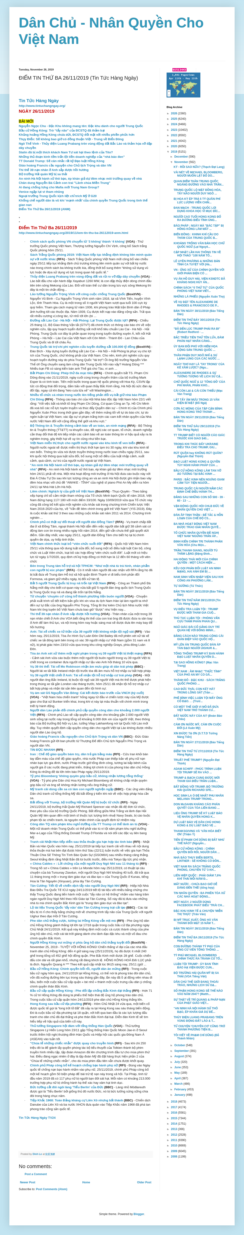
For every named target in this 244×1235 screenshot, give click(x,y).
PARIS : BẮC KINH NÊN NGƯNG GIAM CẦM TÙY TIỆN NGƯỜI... (199, 481)
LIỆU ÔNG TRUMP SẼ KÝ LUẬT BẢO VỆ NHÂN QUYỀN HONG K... (198, 815)
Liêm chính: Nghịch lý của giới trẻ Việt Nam (62, 491)
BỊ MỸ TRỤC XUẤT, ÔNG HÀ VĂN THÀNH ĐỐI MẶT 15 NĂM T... (196, 921)
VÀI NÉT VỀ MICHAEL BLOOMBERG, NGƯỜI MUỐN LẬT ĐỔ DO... (198, 174)
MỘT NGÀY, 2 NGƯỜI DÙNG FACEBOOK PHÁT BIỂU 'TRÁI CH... (199, 903)
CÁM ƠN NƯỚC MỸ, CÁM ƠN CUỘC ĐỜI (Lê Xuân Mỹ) (197, 726)
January (180, 1094)
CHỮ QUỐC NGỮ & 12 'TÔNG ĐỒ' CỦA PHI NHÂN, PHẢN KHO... (199, 383)
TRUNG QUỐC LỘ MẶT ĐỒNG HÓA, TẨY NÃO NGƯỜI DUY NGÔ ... (197, 191)
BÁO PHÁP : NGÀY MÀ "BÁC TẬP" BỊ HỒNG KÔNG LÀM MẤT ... (199, 227)
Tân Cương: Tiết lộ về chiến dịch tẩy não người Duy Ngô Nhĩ (74, 885)
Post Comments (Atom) (51, 1189)
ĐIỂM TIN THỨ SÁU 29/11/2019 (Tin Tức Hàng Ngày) (197, 428)
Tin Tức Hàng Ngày (39, 100)
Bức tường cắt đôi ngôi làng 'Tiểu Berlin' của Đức (66, 1087)
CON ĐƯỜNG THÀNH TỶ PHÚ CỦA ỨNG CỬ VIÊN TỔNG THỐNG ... (197, 948)
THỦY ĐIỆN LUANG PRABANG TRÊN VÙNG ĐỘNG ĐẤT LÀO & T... (198, 1019)
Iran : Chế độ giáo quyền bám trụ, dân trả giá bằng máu (71, 754)
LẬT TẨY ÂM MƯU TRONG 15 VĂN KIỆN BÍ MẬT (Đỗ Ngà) (196, 401)
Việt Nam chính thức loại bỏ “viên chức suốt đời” (66, 544)
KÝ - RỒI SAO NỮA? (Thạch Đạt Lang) (199, 167)
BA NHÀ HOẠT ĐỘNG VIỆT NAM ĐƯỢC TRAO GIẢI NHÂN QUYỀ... (197, 525)
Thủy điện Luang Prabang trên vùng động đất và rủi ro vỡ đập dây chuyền (85, 276)
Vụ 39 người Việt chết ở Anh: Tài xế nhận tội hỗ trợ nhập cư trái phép (81, 675)
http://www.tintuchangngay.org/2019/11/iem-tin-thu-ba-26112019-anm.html (73, 233)
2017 (174, 1107)
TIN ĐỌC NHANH (42, 749)
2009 (174, 1151)
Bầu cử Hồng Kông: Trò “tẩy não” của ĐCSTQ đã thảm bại (62, 130)
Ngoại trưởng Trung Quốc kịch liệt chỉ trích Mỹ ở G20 (58, 196)
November (181, 162)
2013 (174, 1129)
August (179, 1056)
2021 (174, 141)
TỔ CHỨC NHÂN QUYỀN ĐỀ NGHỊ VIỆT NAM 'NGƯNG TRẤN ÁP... (196, 534)
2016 (174, 1112)
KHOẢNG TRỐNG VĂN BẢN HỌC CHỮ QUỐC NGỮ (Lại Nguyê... (199, 245)
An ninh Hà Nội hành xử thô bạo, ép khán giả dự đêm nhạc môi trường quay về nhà (80, 178)
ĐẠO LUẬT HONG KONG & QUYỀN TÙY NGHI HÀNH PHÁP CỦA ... (197, 463)
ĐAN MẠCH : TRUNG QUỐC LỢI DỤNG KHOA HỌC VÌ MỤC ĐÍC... (197, 209)
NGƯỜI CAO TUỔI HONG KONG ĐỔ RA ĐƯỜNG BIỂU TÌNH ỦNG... (197, 218)
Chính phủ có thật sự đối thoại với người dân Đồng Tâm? (72, 522)
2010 (174, 1145)
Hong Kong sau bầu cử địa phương (56, 1004)
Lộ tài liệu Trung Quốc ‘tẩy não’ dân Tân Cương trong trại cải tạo (77, 907)
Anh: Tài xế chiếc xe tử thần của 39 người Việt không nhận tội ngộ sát (82, 631)
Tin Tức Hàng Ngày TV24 (37, 1117)
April (178, 1078)
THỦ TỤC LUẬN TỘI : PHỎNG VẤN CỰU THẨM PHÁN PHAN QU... (197, 619)
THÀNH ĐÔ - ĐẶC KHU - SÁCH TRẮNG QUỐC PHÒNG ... (199, 681)
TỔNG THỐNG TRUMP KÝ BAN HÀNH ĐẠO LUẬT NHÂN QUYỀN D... (199, 655)
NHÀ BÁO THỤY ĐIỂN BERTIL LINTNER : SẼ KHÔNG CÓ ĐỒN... (197, 859)
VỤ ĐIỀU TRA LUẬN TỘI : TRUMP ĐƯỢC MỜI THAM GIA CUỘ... (196, 611)
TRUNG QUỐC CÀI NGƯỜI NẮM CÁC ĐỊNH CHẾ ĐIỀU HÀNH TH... (198, 490)
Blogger (138, 1214)
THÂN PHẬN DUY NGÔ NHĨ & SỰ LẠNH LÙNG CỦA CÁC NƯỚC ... (197, 357)
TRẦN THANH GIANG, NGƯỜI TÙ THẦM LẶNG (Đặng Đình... (195, 552)
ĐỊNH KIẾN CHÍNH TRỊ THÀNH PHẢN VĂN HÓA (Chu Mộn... (198, 543)
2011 (174, 1140)
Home (86, 1182)
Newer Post (27, 1182)
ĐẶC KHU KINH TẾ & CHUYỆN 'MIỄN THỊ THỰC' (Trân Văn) (198, 912)
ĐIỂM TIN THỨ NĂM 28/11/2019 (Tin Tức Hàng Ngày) (197, 602)
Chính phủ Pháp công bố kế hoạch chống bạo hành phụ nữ (74, 1065)
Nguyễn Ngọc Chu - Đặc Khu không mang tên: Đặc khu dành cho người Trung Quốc (81, 126)
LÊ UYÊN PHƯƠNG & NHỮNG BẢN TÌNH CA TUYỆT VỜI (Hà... (197, 262)
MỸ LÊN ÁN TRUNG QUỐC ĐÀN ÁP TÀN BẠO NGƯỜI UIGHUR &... (197, 646)
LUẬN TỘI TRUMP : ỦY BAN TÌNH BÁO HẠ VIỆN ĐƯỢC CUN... (196, 965)
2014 (174, 1123)
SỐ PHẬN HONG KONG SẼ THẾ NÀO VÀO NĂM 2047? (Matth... (198, 992)
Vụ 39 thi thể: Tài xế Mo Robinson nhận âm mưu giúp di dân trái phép (81, 666)
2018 (174, 1101)
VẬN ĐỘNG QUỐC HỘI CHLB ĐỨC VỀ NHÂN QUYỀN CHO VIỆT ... (199, 507)
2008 (174, 1156)
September (182, 1051)
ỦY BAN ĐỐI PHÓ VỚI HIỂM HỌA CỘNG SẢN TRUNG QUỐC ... (195, 348)
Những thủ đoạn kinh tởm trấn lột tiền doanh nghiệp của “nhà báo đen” (72, 157)
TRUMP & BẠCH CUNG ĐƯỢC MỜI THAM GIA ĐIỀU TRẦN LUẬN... (197, 779)
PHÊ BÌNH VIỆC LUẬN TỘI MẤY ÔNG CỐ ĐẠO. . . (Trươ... (198, 699)
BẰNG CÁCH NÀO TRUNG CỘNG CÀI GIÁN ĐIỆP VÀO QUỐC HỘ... (198, 637)
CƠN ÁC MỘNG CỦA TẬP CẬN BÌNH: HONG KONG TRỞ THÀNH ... (198, 410)
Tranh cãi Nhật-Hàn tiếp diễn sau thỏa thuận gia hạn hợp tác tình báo (81, 842)
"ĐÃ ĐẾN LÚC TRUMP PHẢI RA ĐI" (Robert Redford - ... (197, 330)
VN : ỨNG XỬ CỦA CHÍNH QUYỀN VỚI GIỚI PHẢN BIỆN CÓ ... (199, 271)
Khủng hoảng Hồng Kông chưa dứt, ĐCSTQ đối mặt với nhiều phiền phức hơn (76, 134)
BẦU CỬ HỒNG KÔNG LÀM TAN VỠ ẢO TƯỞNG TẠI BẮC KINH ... (197, 472)
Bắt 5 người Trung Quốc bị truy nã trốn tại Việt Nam (68, 583)
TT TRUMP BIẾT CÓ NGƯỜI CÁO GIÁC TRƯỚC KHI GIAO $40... (199, 437)
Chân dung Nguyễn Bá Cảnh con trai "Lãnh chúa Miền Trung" (64, 183)
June (178, 1067)
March (178, 1083)
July (177, 1062)
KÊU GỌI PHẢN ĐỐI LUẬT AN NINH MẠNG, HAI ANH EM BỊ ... (197, 570)
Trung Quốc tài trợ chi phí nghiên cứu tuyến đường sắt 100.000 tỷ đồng (82, 346)
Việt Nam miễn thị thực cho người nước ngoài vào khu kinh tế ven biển (82, 443)
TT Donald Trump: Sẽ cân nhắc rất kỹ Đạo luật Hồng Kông (61, 161)
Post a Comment (36, 1174)
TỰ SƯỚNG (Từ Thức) (188, 586)
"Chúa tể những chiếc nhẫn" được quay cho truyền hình (72, 1043)
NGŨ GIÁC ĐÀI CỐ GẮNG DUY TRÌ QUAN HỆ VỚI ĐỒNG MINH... (197, 628)
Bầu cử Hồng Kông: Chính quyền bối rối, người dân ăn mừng (75, 969)
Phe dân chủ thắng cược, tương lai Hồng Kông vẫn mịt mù (73, 920)
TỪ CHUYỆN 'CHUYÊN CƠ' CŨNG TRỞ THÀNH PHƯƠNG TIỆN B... (199, 1028)
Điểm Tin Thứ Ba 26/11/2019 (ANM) (44, 209)
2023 (174, 130)
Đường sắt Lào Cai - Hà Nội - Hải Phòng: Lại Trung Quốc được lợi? (79, 320)
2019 (174, 151)
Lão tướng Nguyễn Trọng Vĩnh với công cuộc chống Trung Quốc (77, 294)
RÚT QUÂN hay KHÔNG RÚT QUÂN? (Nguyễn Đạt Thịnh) (198, 454)
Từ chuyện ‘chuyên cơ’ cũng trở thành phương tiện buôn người (77, 596)
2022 (174, 135)
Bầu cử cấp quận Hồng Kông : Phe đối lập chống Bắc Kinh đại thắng (80, 990)
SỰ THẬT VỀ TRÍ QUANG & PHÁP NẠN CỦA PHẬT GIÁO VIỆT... (199, 1001)
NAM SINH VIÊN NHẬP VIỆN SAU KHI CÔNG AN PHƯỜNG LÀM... (198, 578)
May (177, 1072)
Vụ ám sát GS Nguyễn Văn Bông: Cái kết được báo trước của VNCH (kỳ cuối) (87, 693)
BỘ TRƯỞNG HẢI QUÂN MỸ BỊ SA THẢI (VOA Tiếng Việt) (196, 974)
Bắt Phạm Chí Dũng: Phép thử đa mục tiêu (61, 373)
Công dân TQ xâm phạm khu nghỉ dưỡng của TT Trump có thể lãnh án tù (83, 824)
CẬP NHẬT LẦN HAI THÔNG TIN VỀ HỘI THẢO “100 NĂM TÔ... (197, 254)
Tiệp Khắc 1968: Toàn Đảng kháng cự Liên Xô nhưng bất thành (76, 1100)
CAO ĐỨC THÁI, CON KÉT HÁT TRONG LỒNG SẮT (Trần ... (194, 690)
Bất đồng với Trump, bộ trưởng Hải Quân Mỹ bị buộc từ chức (74, 802)
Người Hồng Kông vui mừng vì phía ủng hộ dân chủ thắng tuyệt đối (80, 942)
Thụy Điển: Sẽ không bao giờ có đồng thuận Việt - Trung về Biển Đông (71, 139)
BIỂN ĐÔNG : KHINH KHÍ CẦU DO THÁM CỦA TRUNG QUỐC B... (196, 236)
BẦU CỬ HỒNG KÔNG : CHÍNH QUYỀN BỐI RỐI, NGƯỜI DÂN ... (197, 850)
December (181, 156)
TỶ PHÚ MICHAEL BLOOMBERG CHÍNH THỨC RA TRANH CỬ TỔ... (198, 957)
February (180, 1089)
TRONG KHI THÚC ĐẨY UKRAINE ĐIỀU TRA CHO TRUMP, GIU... (196, 445)
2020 (174, 146)
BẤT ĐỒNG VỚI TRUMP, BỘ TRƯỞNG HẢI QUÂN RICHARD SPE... (199, 788)
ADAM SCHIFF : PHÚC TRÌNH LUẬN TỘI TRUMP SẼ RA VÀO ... (197, 770)
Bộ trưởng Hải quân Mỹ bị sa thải (43, 174)
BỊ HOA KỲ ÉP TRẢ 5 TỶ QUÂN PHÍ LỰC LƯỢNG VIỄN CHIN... (197, 200)
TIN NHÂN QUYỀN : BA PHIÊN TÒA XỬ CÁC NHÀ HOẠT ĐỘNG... (199, 894)
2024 (174, 124)
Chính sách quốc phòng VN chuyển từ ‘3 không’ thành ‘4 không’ (77, 241)
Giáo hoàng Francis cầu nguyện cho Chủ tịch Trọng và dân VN (65, 165)
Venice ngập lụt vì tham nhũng (41, 192)
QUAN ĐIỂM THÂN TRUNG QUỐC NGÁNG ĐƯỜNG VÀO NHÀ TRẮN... (199, 183)
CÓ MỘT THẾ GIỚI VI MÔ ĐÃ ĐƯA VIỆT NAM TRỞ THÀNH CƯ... (196, 708)
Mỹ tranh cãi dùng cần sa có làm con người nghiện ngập (72, 789)
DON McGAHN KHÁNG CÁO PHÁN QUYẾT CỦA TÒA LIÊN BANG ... (197, 806)
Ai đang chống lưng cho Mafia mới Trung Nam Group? (59, 187)
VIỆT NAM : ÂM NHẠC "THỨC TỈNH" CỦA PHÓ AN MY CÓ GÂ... (198, 673)
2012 (174, 1134)
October (180, 1045)
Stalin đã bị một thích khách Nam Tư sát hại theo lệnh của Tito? (66, 152)
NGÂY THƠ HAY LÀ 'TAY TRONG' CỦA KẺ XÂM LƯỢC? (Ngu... (199, 366)
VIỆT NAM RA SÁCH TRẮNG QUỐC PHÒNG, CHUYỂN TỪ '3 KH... (197, 868)
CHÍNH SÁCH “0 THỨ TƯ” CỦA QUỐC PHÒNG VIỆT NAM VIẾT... (199, 289)
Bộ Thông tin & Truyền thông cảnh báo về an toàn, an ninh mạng (78, 425)
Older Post (144, 1182)
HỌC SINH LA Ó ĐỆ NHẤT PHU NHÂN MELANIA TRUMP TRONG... (199, 797)
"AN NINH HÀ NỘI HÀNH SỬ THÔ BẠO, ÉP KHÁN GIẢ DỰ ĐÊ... (196, 1010)
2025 (174, 118)
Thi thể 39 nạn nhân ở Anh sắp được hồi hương (53, 170)
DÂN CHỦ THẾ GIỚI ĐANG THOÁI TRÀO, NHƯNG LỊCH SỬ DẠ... (196, 983)
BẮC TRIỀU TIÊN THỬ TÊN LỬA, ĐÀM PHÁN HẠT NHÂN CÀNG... (199, 339)
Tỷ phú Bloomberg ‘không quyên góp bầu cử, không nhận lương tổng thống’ (86, 776)
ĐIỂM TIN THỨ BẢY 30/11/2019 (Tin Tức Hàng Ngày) (197, 321)
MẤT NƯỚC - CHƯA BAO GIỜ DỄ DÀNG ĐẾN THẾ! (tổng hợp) (195, 886)
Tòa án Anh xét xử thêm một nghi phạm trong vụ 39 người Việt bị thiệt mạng (86, 653)
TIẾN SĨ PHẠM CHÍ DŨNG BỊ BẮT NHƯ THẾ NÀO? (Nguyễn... (199, 841)
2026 (174, 113)
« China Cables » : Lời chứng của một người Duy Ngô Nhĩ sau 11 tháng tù (84, 863)
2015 (174, 1118)
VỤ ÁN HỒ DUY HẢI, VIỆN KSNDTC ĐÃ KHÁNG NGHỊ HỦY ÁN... (199, 280)
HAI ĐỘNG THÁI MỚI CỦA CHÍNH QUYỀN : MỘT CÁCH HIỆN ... (196, 561)
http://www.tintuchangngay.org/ (42, 106)
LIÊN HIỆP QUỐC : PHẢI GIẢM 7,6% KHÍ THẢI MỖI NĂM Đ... (197, 877)
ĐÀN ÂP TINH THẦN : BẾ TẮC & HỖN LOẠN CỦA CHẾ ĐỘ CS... (198, 516)
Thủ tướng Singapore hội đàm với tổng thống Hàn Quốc (71, 1026)
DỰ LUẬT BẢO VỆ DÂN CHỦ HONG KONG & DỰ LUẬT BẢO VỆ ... (197, 824)
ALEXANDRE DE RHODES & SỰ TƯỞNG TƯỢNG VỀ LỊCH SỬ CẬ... (198, 374)
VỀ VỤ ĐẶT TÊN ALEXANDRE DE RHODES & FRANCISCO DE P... (196, 303)
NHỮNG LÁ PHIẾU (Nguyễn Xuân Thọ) (199, 296)
